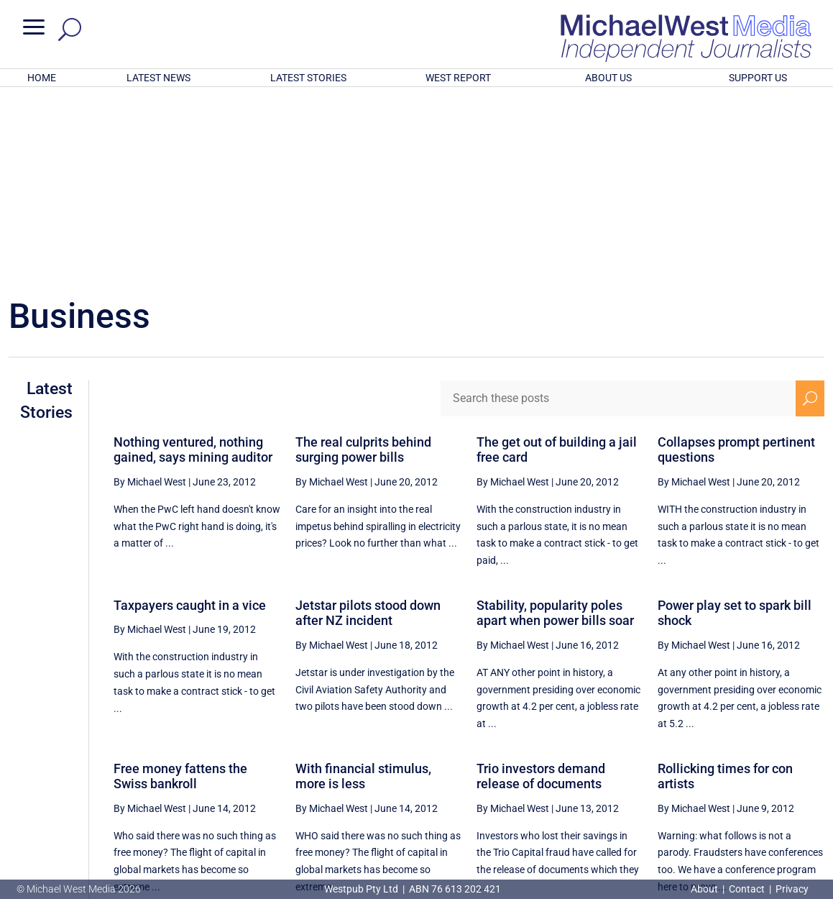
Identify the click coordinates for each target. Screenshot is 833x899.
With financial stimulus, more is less (363, 587)
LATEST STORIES (308, 77)
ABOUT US (608, 77)
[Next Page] (810, 760)
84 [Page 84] (667, 761)
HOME (41, 77)
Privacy (792, 889)
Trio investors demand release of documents (541, 587)
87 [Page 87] (777, 761)
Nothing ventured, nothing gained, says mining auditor (193, 261)
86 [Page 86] (740, 761)
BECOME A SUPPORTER (759, 810)
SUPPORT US (758, 77)
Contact (747, 889)
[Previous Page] (598, 760)
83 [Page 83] (632, 761)
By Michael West (150, 293)
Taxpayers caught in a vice (190, 416)
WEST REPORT (458, 77)
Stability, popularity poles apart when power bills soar (555, 424)
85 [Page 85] (704, 761)
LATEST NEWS (158, 77)
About (705, 889)
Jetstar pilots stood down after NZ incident (368, 424)
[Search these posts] (618, 210)
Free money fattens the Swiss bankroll (180, 587)
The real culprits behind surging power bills (363, 261)
